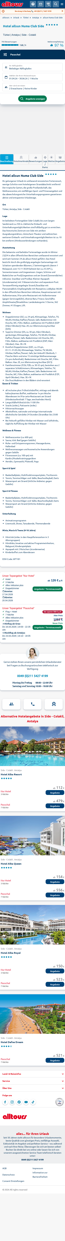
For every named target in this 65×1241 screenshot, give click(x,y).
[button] (32, 1073)
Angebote (60, 158)
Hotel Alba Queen (11, 863)
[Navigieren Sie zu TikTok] (33, 1102)
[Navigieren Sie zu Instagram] (12, 1102)
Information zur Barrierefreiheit (40, 1174)
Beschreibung (6, 159)
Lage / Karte (45, 161)
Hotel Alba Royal (11, 952)
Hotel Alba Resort (11, 774)
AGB (4, 1168)
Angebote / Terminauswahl (47, 589)
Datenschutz (8, 1174)
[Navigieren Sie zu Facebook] (5, 1102)
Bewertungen (35, 158)
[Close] (62, 11)
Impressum (38, 1168)
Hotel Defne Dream (12, 1042)
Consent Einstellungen (13, 1181)
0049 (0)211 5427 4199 (32, 676)
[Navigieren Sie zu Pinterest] (19, 1102)
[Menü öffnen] (62, 4)
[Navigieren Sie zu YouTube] (26, 1102)
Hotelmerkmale (21, 158)
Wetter (51, 158)
